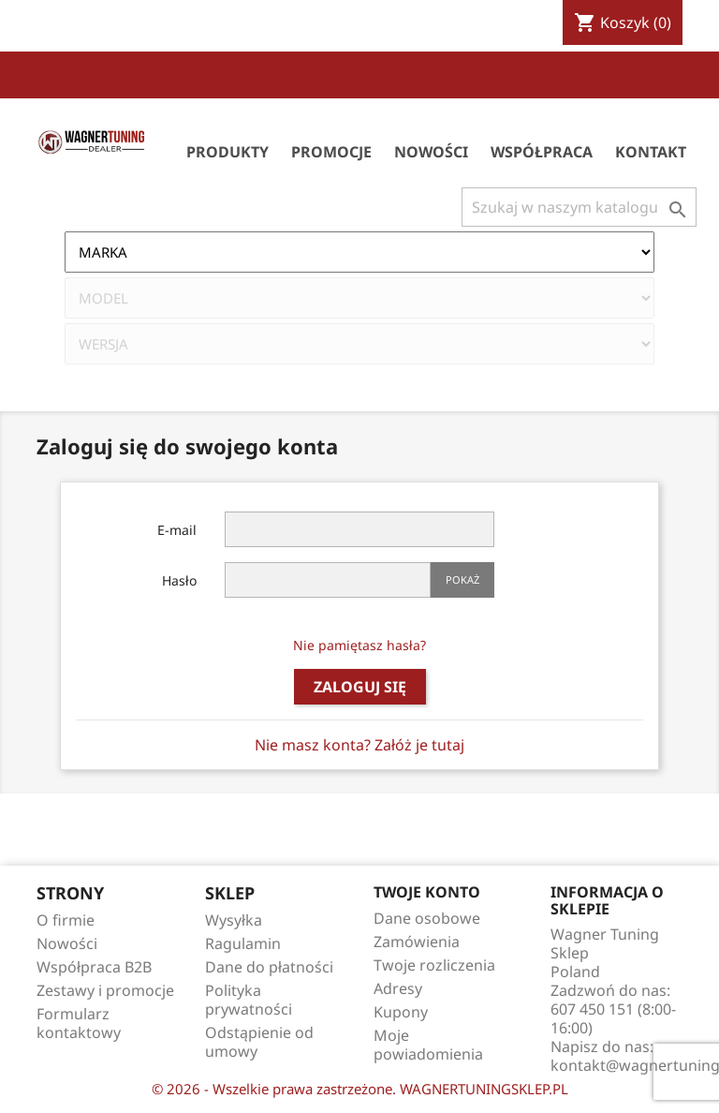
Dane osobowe (427, 918)
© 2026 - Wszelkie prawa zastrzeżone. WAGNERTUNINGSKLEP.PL (360, 1088)
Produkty (227, 151)
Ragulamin (243, 943)
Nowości (431, 151)
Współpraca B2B (94, 967)
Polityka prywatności (248, 999)
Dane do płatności (269, 967)
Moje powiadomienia (428, 1044)
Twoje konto (427, 892)
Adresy (398, 988)
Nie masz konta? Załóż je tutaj (359, 745)
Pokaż (462, 579)
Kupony (401, 1012)
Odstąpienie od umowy (259, 1041)
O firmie (66, 920)
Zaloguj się (360, 686)
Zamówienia (417, 941)
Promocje (331, 151)
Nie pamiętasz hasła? (359, 645)
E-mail (177, 530)
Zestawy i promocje (105, 990)
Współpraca (542, 151)
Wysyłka (233, 920)
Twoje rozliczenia (434, 965)
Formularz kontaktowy (79, 1023)
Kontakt (650, 151)
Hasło (179, 580)
